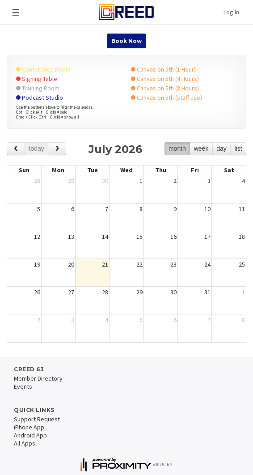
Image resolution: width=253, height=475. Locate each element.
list (238, 148)
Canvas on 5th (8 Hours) (165, 88)
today (36, 148)
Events (23, 386)
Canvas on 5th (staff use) (166, 97)
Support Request (37, 419)
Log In (231, 12)
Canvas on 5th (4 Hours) (165, 79)
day (221, 148)
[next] (57, 148)
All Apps (24, 443)
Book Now (126, 41)
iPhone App (29, 427)
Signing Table (36, 79)
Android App (30, 435)
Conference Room (43, 69)
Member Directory (38, 378)
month (177, 148)
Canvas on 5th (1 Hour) (163, 69)
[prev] (16, 148)
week (201, 148)
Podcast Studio (39, 97)
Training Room (37, 88)
